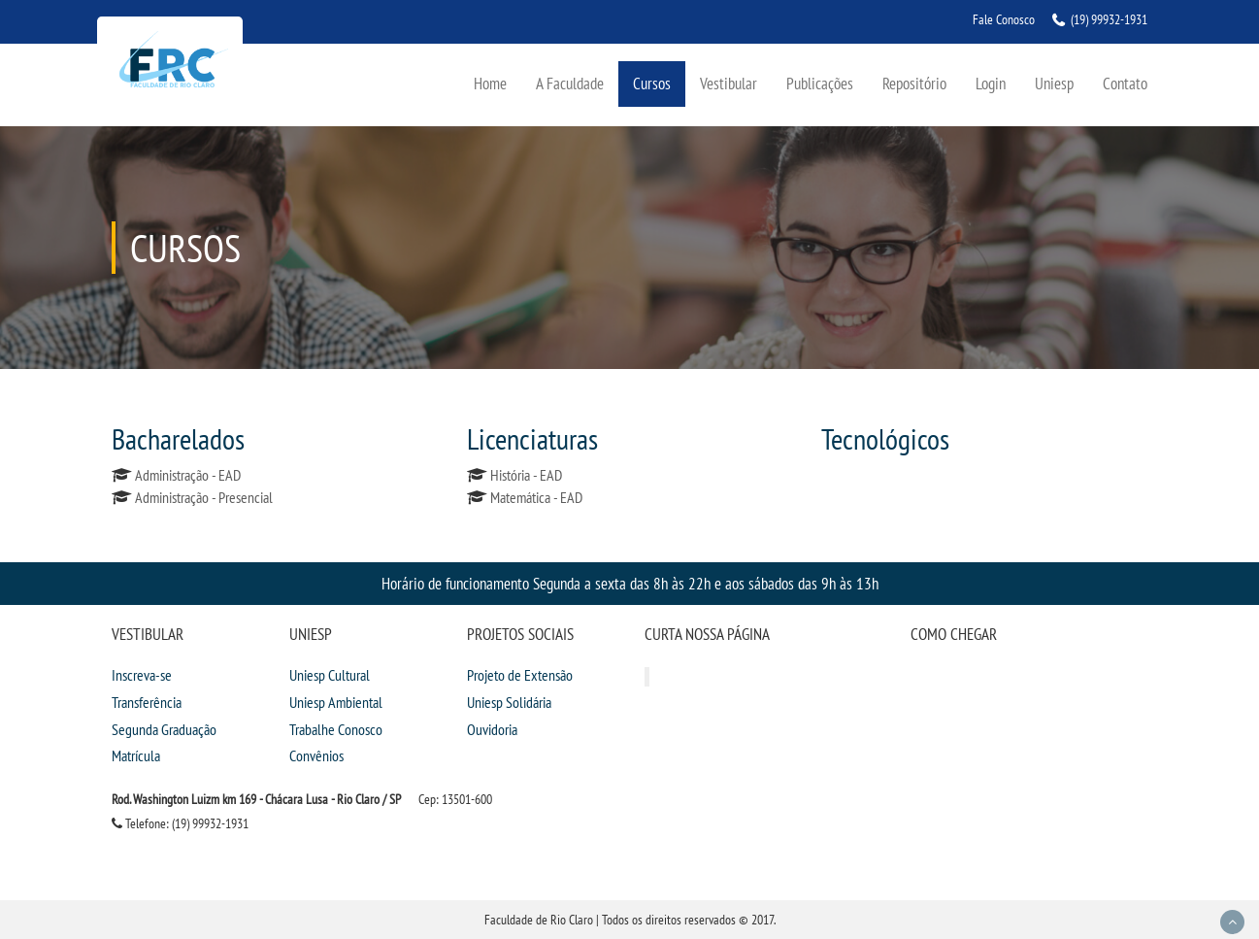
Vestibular (728, 83)
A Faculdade (570, 83)
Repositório (914, 83)
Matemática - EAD (536, 497)
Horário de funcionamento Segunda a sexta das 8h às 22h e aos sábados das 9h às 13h (629, 583)
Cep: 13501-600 (455, 799)
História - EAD (526, 475)
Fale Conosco (1004, 19)
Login (991, 83)
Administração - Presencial (204, 497)
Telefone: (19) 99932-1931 (180, 823)
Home (490, 83)
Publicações (819, 83)
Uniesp (1054, 83)
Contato (1125, 83)
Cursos (652, 83)
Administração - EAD (188, 475)
